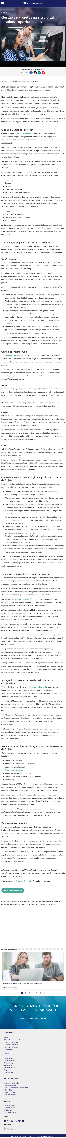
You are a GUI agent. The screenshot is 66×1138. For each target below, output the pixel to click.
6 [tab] (36, 993)
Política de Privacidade (11, 1047)
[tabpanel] (33, 971)
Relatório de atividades (11, 1042)
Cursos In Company (10, 1092)
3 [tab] (27, 993)
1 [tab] (22, 993)
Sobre (6, 1037)
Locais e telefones (9, 1108)
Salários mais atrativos (14, 770)
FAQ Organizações (10, 1112)
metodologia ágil (9, 355)
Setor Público (8, 1090)
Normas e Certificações (11, 1083)
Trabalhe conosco (9, 1105)
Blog (10, 81)
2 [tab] (25, 993)
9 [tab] (44, 993)
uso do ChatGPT (24, 599)
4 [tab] (30, 993)
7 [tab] (38, 993)
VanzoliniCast (8, 1072)
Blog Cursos (8, 1070)
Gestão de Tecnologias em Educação (16, 1088)
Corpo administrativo (11, 1045)
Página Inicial (4, 81)
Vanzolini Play (8, 1063)
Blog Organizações (10, 1095)
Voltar (4, 12)
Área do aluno (8, 1065)
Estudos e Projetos (10, 1085)
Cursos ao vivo (8, 1058)
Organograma (8, 1050)
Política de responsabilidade (13, 1040)
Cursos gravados (9, 1060)
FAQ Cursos (8, 1110)
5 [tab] (33, 993)
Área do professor (10, 1067)
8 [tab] (41, 993)
